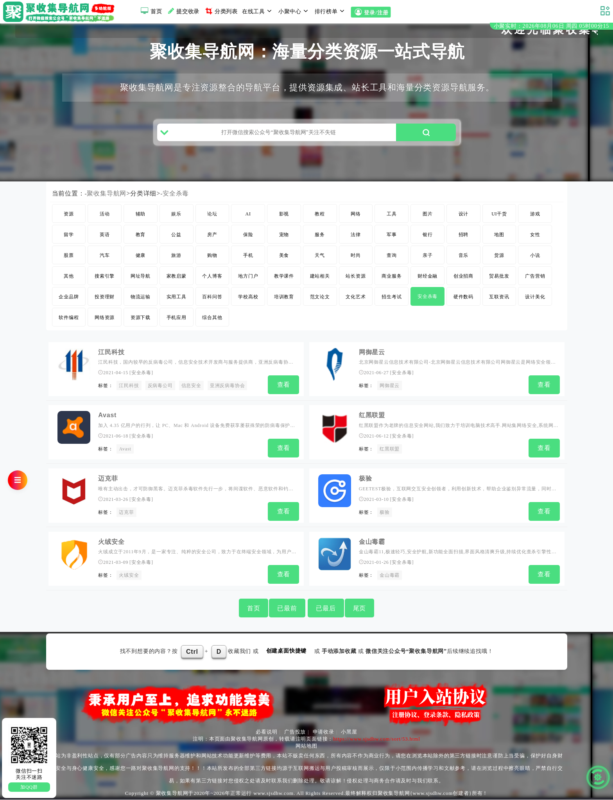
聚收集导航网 (107, 199)
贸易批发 (499, 282)
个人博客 (212, 282)
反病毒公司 (160, 392)
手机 (248, 261)
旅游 (176, 261)
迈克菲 (108, 481)
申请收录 (323, 732)
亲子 (428, 261)
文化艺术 (356, 303)
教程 (320, 220)
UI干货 (499, 220)
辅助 (141, 220)
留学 (69, 241)
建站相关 (320, 282)
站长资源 (356, 282)
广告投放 (295, 732)
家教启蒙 (176, 282)
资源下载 (141, 323)
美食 (284, 261)
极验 (365, 481)
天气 (320, 261)
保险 (248, 241)
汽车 (105, 261)
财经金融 (427, 282)
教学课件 (284, 282)
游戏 (535, 220)
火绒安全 (111, 543)
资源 (69, 220)
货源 (499, 261)
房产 (212, 241)
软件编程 (69, 323)
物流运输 (141, 303)
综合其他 (212, 323)
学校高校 (248, 303)
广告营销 (535, 282)
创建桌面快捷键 (286, 651)
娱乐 (176, 220)
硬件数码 (463, 303)
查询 (392, 261)
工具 (392, 220)
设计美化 (535, 303)
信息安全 (191, 392)
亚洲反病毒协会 (227, 392)
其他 (69, 282)
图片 (428, 220)
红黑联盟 (372, 420)
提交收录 (182, 10)
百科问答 (212, 303)
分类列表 (221, 10)
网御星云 (372, 358)
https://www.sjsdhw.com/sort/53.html (376, 739)
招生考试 (391, 303)
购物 (212, 261)
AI (248, 220)
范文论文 (320, 303)
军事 (392, 241)
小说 (535, 261)
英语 (105, 241)
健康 (141, 261)
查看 (283, 390)
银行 (428, 241)
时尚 (356, 261)
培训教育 (284, 303)
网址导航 (141, 282)
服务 (320, 241)
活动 (105, 220)
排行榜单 (331, 10)
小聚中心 (294, 10)
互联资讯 (499, 303)
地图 (499, 241)
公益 (176, 241)
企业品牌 (69, 303)
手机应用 (176, 323)
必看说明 (266, 732)
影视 (284, 220)
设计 (464, 220)
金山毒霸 (372, 543)
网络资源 (105, 323)
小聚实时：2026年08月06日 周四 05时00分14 (551, 27)
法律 (356, 241)
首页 (150, 10)
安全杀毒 (176, 199)
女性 (535, 241)
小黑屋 (349, 732)
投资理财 (105, 303)
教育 (141, 241)
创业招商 (463, 282)
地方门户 (248, 282)
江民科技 (111, 358)
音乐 (464, 261)
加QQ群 (29, 787)
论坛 (212, 220)
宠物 (284, 241)
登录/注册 (370, 12)
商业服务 (391, 282)
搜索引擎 (105, 282)
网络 (356, 220)
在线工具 (258, 10)
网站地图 (306, 746)
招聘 (464, 241)
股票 (69, 261)
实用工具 (176, 303)
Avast (107, 420)
